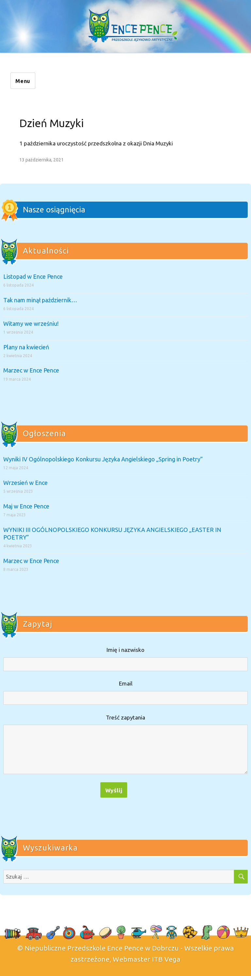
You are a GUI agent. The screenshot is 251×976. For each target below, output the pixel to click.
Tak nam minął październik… (40, 300)
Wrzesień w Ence (25, 482)
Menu (22, 81)
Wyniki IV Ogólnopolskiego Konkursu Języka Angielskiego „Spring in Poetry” (103, 459)
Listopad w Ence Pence (33, 276)
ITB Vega (166, 959)
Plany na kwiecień (26, 347)
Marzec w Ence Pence (31, 370)
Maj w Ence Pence (26, 506)
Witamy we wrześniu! (31, 323)
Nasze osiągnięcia (54, 209)
